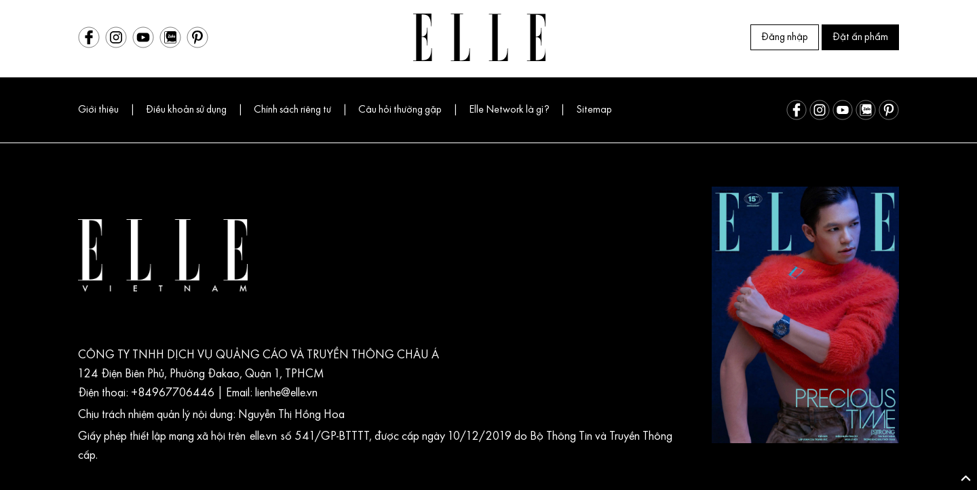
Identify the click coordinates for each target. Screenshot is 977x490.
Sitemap (594, 110)
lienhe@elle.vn (285, 393)
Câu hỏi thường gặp (400, 110)
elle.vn (265, 436)
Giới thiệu (98, 110)
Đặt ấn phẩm (860, 37)
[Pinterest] (197, 37)
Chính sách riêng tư (292, 110)
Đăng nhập (784, 37)
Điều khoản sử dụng (186, 110)
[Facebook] (89, 37)
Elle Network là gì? (509, 110)
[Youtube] (143, 37)
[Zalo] (170, 37)
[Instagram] (116, 37)
